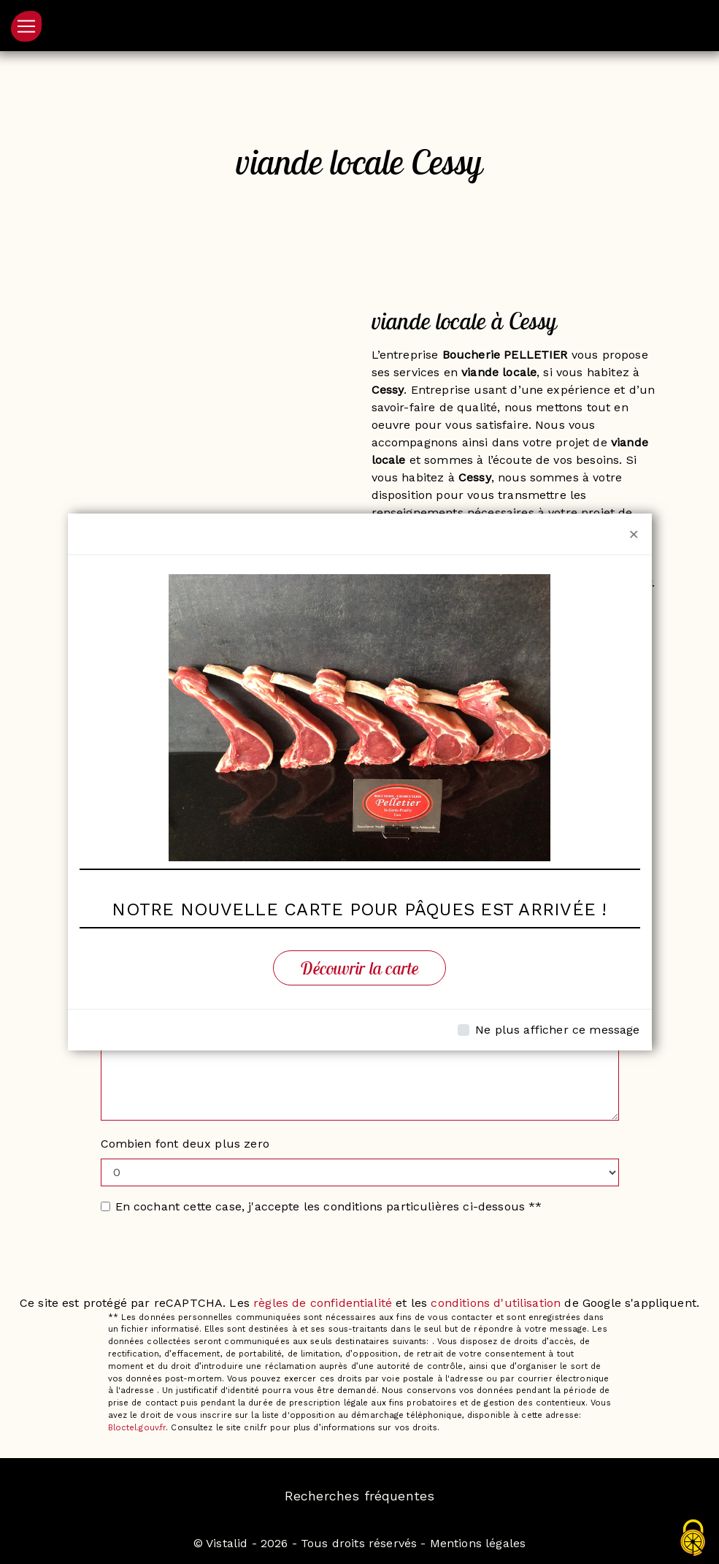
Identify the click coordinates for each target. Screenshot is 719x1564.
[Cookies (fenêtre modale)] (693, 1539)
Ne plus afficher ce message (557, 1030)
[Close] (634, 534)
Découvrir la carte (359, 968)
